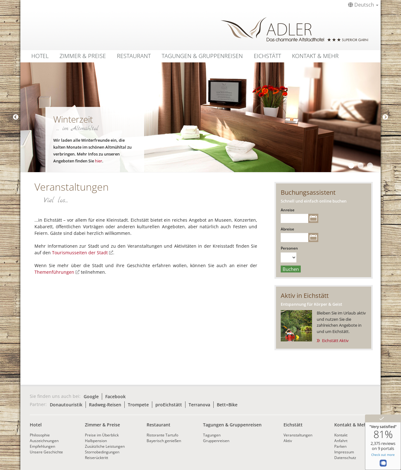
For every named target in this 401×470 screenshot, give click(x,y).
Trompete (138, 405)
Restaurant (134, 56)
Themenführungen (54, 272)
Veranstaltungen (298, 435)
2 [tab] (360, 166)
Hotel (40, 56)
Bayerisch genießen (164, 440)
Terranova (199, 405)
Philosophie (40, 435)
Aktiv (288, 440)
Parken (340, 446)
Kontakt (340, 435)
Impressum (344, 452)
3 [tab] (370, 166)
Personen (289, 248)
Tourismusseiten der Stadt (80, 253)
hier (98, 161)
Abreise (287, 229)
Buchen (291, 269)
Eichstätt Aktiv (335, 340)
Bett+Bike (227, 405)
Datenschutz (345, 457)
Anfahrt (340, 440)
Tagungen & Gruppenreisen (202, 56)
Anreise (287, 210)
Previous (16, 117)
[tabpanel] (200, 117)
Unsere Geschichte (46, 452)
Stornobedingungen (102, 452)
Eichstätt (267, 56)
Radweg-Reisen (105, 405)
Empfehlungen (42, 446)
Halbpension (96, 440)
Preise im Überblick (102, 435)
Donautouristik (66, 405)
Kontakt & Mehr (315, 56)
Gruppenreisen (216, 440)
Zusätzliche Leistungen (105, 446)
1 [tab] (351, 166)
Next (385, 117)
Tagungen (212, 435)
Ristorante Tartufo (162, 435)
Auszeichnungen (44, 440)
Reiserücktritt (96, 457)
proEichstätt (168, 405)
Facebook (115, 396)
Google (91, 396)
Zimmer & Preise (83, 56)
